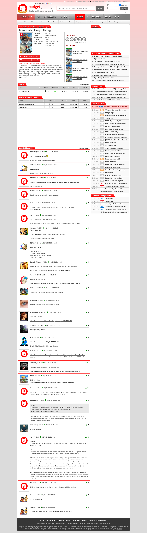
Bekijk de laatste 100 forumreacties (111, 191)
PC (88, 17)
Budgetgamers (80, 22)
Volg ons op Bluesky (83, 1)
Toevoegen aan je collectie (29, 60)
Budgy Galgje (107, 113)
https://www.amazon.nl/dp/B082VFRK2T (57, 270)
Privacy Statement (79, 523)
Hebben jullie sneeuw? (110, 126)
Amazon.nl (43, 195)
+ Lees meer (23, 78)
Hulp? (125, 12)
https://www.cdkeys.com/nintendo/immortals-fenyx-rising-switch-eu (52, 382)
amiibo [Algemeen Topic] (110, 175)
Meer (117, 17)
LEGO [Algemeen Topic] (110, 121)
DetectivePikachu (35, 262)
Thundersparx (34, 151)
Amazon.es (51, 219)
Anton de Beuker (35, 312)
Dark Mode (127, 1)
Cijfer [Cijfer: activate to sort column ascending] (46, 88)
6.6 (51, 104)
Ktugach (33, 228)
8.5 (46, 91)
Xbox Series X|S (50, 17)
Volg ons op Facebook (98, 1)
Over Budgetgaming (58, 523)
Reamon (32, 495)
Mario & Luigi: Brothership (105, 75)
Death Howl (109, 198)
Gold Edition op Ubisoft (63, 392)
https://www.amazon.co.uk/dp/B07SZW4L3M (44, 342)
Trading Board (52, 22)
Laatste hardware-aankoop (111, 178)
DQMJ (32, 165)
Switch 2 (63, 17)
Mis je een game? (100, 22)
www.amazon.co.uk (36, 247)
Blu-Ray (108, 17)
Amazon (43, 292)
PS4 (72, 17)
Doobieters (33, 325)
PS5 (38, 17)
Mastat (32, 375)
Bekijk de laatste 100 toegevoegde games (114, 212)
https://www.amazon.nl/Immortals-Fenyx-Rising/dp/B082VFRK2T (51, 321)
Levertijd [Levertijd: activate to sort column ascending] (55, 88)
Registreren (110, 12)
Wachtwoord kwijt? (118, 12)
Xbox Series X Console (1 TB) (108, 61)
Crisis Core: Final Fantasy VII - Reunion (109, 80)
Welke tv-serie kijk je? (109, 132)
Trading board (75, 520)
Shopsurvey (35, 22)
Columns (70, 22)
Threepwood (34, 178)
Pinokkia (33, 363)
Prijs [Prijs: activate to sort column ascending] (64, 88)
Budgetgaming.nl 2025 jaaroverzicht (108, 100)
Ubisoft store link (35, 209)
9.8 (51, 107)
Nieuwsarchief (50, 520)
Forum (43, 22)
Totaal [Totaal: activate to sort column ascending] (85, 88)
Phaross (32, 350)
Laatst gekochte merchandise (112, 164)
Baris (32, 337)
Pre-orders (97, 17)
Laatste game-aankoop (110, 167)
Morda (32, 275)
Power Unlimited (108, 143)
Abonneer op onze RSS (114, 1)
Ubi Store (37, 234)
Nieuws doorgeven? (115, 22)
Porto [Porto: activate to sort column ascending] (74, 88)
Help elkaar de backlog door (111, 129)
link (66, 452)
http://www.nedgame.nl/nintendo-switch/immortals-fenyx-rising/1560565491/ (54, 182)
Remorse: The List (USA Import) (116, 209)
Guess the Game (108, 162)
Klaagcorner (106, 172)
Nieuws (26, 22)
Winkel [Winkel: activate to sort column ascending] (21, 88)
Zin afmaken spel (108, 145)
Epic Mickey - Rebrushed (104, 78)
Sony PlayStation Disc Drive (105, 72)
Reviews (62, 22)
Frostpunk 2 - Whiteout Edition (116, 206)
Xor (31, 215)
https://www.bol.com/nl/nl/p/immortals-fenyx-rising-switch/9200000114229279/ (55, 283)
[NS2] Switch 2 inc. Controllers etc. (114, 140)
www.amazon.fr (35, 169)
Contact (90, 22)
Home (20, 22)
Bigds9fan (33, 300)
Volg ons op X (70, 1)
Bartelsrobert (34, 203)
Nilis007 (32, 190)
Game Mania (40, 487)
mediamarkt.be (41, 156)
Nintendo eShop (56, 511)
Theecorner (106, 118)
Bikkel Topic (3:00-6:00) (110, 156)
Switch (80, 17)
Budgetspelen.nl (104, 523)
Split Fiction (100, 59)
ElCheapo (33, 288)
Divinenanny (34, 425)
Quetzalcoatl (34, 400)
